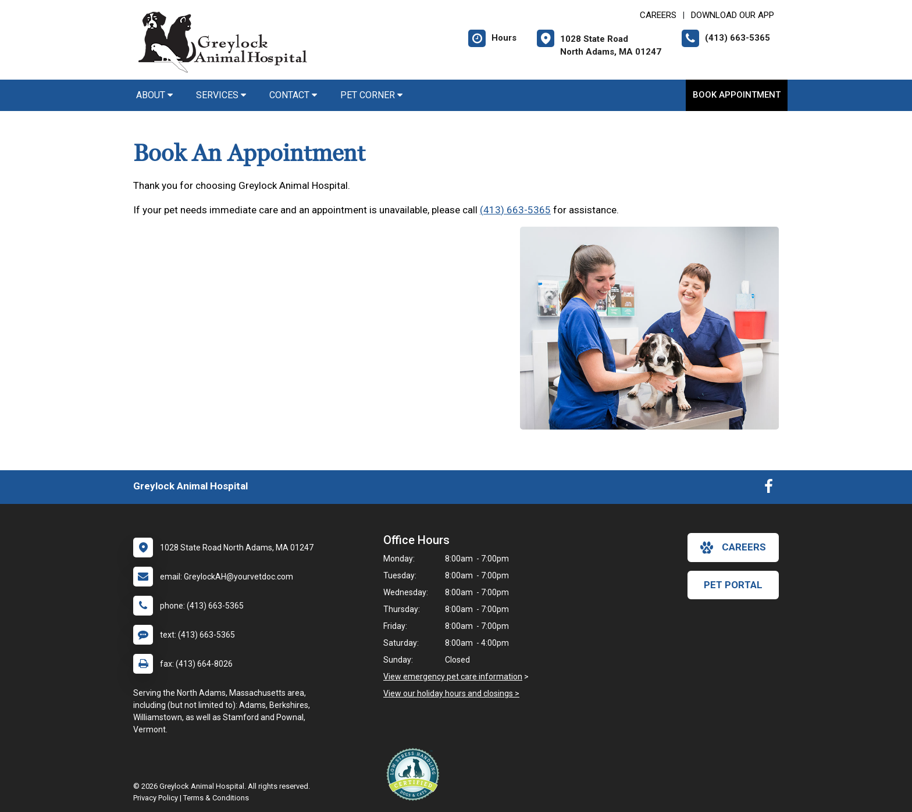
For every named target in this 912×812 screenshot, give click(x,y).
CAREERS (658, 15)
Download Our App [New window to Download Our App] (732, 15)
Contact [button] (293, 95)
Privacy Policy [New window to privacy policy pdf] (155, 797)
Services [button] (221, 95)
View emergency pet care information (452, 676)
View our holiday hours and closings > (451, 693)
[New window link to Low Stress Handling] (415, 774)
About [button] (154, 95)
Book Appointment (737, 95)
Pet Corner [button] (371, 95)
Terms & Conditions (216, 797)
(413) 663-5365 (515, 210)
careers (733, 547)
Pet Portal (733, 585)
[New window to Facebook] (768, 488)
